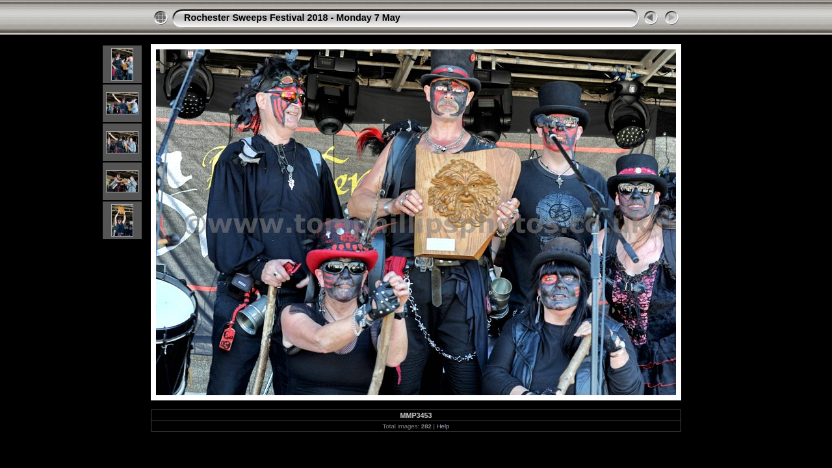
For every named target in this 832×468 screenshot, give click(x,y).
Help (443, 426)
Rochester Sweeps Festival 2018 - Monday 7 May (292, 17)
